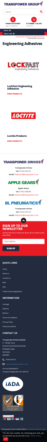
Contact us (7, 278)
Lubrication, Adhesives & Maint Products (30, 37)
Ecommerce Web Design (36, 429)
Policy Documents (9, 326)
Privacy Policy (8, 322)
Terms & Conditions (10, 317)
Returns (6, 313)
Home (5, 269)
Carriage (6, 304)
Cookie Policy (35, 436)
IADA (4, 282)
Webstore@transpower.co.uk (26, 174)
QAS (4, 287)
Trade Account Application (12, 291)
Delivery (6, 308)
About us (6, 273)
